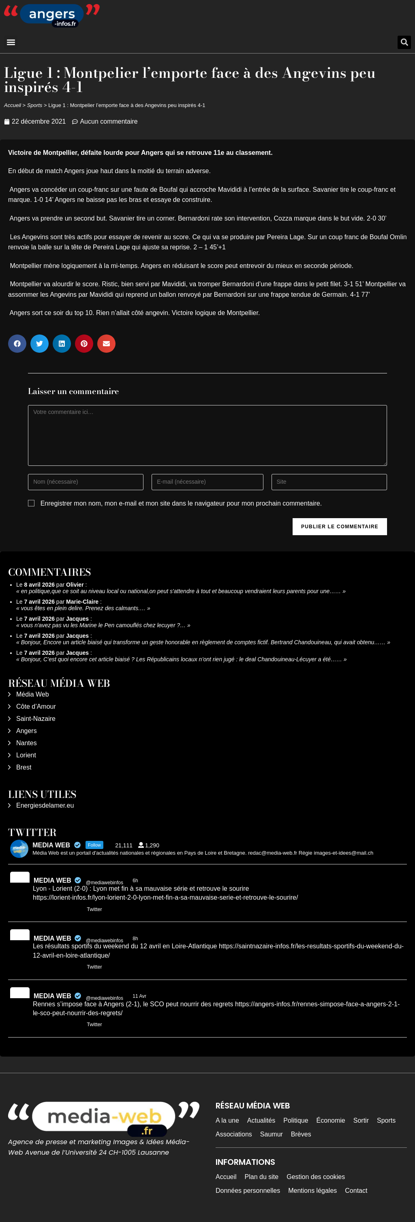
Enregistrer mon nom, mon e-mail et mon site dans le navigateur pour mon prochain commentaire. (181, 503)
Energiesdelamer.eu (45, 805)
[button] (10, 42)
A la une (227, 1120)
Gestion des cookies (316, 1176)
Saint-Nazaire (36, 718)
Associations (234, 1134)
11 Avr (140, 996)
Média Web (32, 694)
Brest (23, 767)
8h (136, 938)
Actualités (261, 1120)
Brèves (301, 1134)
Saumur (271, 1134)
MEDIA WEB (52, 880)
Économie (331, 1120)
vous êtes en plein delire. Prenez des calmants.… (83, 608)
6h (136, 880)
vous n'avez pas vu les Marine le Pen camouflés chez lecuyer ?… (103, 625)
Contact (356, 1190)
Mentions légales (312, 1190)
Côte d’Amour (36, 706)
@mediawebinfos (104, 882)
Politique (295, 1120)
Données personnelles (248, 1190)
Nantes (26, 743)
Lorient (26, 755)
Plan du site (262, 1176)
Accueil (12, 105)
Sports (35, 105)
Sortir (361, 1120)
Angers (26, 730)
